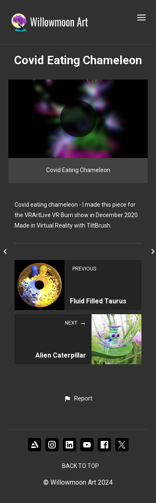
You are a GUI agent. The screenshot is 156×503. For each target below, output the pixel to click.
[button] (78, 399)
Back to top (80, 466)
